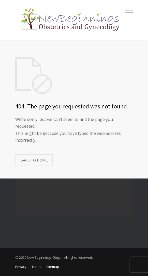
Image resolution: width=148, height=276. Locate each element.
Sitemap (52, 266)
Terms (36, 266)
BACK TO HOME (34, 160)
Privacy (20, 266)
